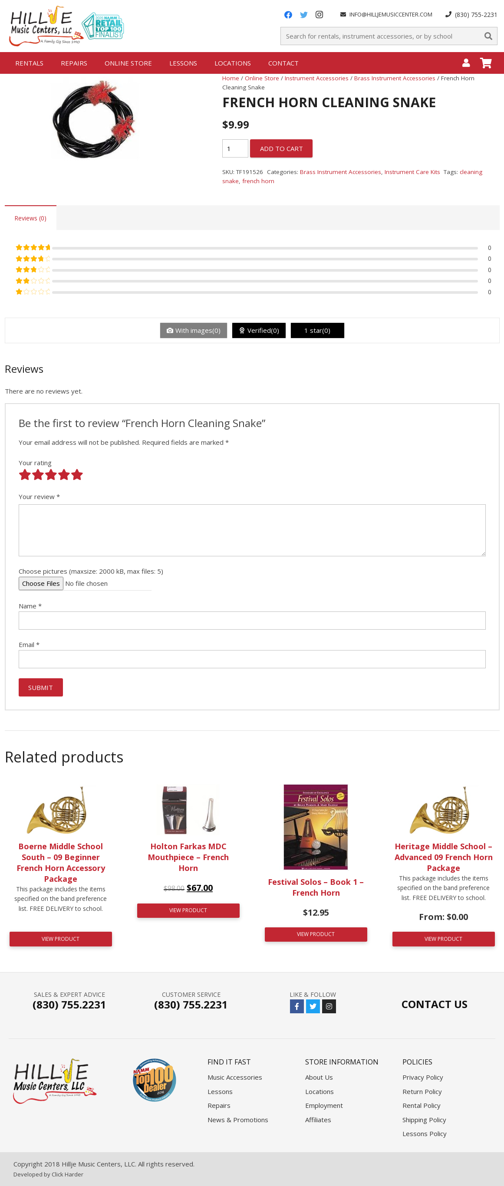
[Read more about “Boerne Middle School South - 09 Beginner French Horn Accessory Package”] (61, 939)
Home (230, 78)
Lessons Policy (424, 1133)
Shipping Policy (424, 1119)
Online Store (262, 78)
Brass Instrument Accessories (394, 78)
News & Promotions (238, 1119)
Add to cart (281, 148)
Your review (39, 496)
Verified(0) (263, 330)
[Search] (488, 36)
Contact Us (435, 1004)
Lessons (220, 1091)
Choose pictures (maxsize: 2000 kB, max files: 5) (91, 571)
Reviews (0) (30, 218)
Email (29, 644)
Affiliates (318, 1119)
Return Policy (422, 1091)
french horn (258, 181)
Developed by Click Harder (48, 1174)
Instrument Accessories (317, 78)
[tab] (30, 217)
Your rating (35, 462)
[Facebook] (288, 15)
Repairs (219, 1105)
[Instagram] (319, 15)
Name (30, 605)
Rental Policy (421, 1105)
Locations (319, 1091)
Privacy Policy (422, 1077)
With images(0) (198, 330)
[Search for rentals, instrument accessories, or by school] (388, 36)
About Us (319, 1077)
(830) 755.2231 (69, 1004)
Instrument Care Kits (412, 172)
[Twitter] (304, 15)
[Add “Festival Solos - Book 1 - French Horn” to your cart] (316, 934)
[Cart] (485, 63)
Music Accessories (235, 1077)
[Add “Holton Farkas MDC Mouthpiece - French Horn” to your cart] (188, 910)
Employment (324, 1105)
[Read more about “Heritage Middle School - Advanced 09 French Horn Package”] (443, 939)
